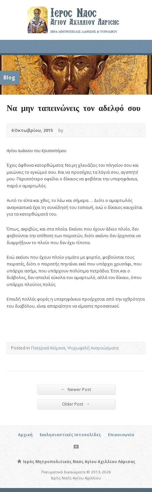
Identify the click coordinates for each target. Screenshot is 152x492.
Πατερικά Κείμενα (48, 348)
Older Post (76, 404)
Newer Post (76, 389)
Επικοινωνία (121, 434)
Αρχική (25, 434)
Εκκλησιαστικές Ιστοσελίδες (70, 434)
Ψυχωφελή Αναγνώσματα (93, 348)
